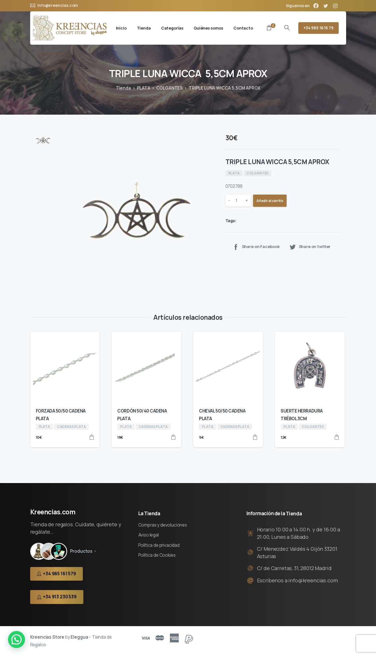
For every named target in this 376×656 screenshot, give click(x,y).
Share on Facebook (256, 246)
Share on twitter (309, 246)
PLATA (143, 88)
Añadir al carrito (269, 200)
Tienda (123, 88)
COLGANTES (169, 88)
